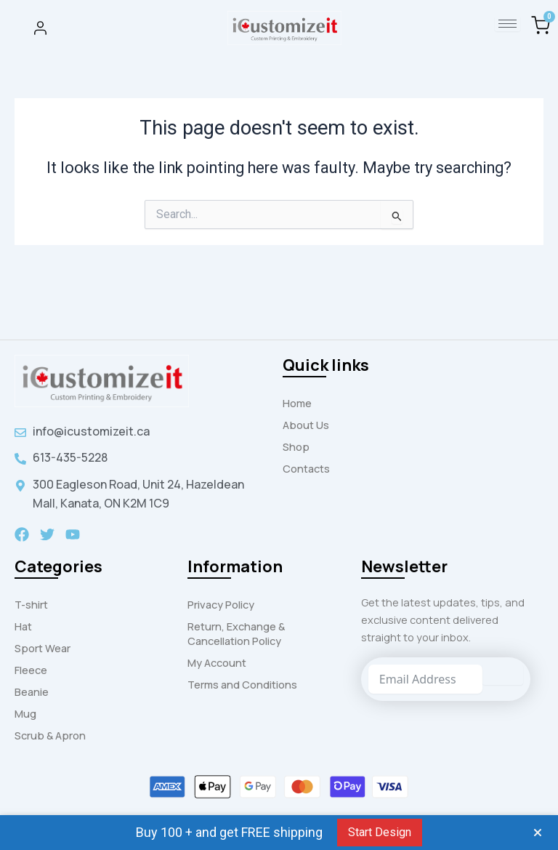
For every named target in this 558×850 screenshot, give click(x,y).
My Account (216, 662)
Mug (25, 713)
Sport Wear (42, 648)
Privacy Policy (220, 604)
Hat (23, 626)
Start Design (379, 832)
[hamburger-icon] (507, 23)
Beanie (32, 691)
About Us (306, 424)
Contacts (306, 468)
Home (297, 403)
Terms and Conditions (242, 684)
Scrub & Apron (50, 735)
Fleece (31, 669)
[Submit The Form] (502, 675)
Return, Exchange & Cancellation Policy (236, 633)
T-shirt (31, 604)
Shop (296, 446)
